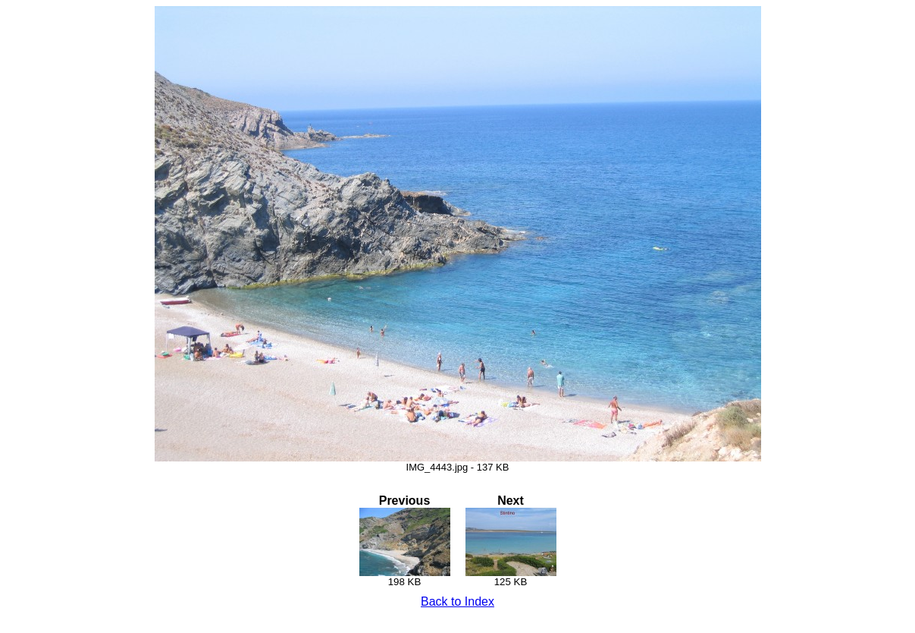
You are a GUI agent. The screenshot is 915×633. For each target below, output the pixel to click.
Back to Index (457, 601)
